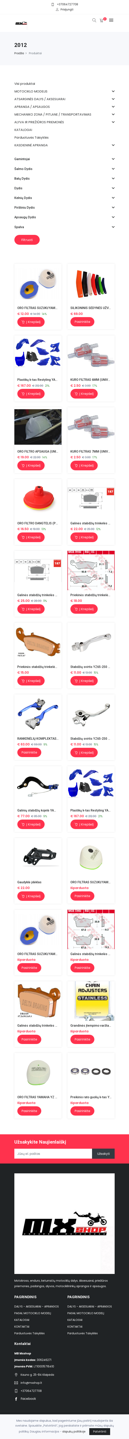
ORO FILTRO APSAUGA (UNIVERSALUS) (45, 452)
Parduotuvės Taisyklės (29, 1334)
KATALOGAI (21, 1321)
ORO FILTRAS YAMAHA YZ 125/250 (42, 1098)
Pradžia (19, 53)
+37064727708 (67, 4)
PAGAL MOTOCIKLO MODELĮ (32, 1314)
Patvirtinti (99, 1431)
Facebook (25, 1399)
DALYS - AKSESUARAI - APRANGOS (36, 1307)
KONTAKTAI (21, 1327)
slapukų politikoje (74, 1431)
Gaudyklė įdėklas (29, 883)
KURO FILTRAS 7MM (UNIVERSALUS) (96, 452)
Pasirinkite (82, 322)
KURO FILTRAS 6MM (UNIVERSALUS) (96, 380)
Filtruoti (27, 240)
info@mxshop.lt (31, 1384)
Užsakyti (103, 1154)
